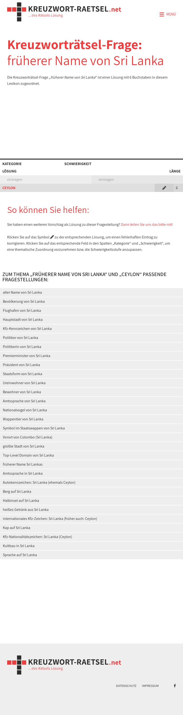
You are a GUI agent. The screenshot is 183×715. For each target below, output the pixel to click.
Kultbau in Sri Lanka (19, 545)
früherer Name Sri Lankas (23, 464)
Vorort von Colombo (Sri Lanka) (27, 437)
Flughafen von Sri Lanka (22, 310)
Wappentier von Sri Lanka (23, 419)
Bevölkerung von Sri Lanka (24, 301)
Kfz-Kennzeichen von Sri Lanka (27, 328)
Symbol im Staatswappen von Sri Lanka (34, 428)
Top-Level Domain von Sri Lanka (28, 455)
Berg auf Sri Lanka (17, 491)
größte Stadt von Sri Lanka (23, 446)
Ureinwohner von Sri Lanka (24, 382)
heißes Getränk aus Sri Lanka (26, 509)
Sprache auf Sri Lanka (20, 554)
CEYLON (8, 187)
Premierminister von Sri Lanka (26, 355)
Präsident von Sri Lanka (21, 364)
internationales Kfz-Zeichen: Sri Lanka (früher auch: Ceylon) (50, 518)
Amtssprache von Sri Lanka (24, 400)
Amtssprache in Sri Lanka (23, 473)
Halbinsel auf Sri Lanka (21, 500)
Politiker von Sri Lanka (20, 337)
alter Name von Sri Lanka (22, 292)
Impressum (150, 686)
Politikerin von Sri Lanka (22, 346)
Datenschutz (126, 686)
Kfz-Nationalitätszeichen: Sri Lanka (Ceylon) (37, 536)
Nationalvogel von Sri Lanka (25, 410)
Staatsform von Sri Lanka (22, 373)
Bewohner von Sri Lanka (22, 391)
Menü (167, 14)
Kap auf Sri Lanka (16, 527)
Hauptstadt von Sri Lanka (23, 319)
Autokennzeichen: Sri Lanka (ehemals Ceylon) (39, 482)
